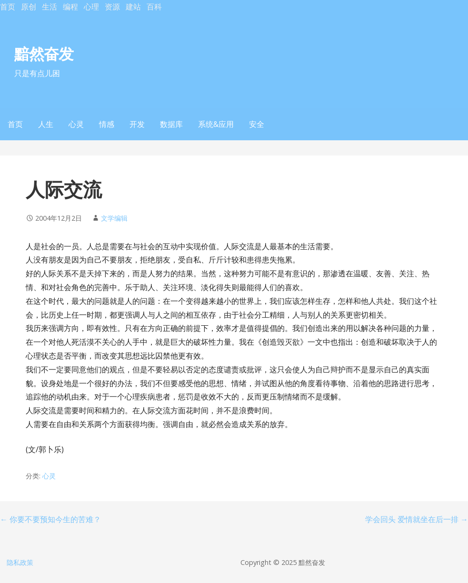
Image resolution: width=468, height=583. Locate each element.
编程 (70, 6)
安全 (256, 124)
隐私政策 (20, 562)
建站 (133, 6)
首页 (7, 6)
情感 (106, 124)
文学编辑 (114, 218)
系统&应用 (216, 124)
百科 (154, 6)
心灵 (76, 124)
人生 (45, 124)
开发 (137, 124)
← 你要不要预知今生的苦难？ (50, 519)
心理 (91, 6)
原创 (28, 6)
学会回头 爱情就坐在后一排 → (416, 519)
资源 (112, 6)
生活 (49, 6)
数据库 (171, 124)
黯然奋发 (43, 53)
